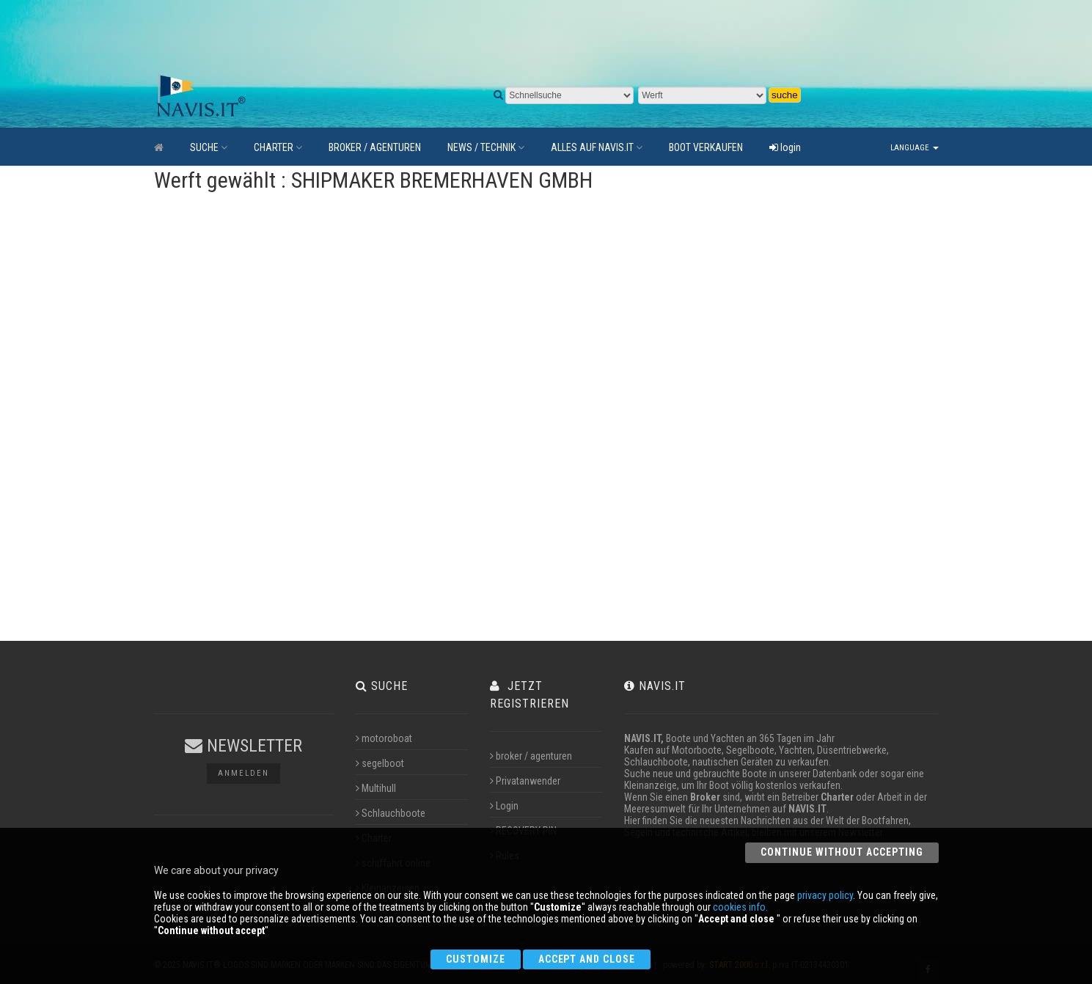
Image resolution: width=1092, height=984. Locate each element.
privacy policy (825, 895)
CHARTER (278, 147)
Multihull (376, 788)
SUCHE (208, 147)
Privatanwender (525, 781)
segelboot (380, 763)
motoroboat (384, 738)
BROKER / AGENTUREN (375, 147)
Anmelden (243, 773)
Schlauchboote (390, 813)
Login (504, 806)
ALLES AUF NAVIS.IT (596, 147)
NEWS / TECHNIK (485, 147)
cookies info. (740, 907)
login (785, 147)
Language (914, 148)
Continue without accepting (842, 852)
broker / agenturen (531, 756)
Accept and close (587, 959)
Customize (475, 959)
